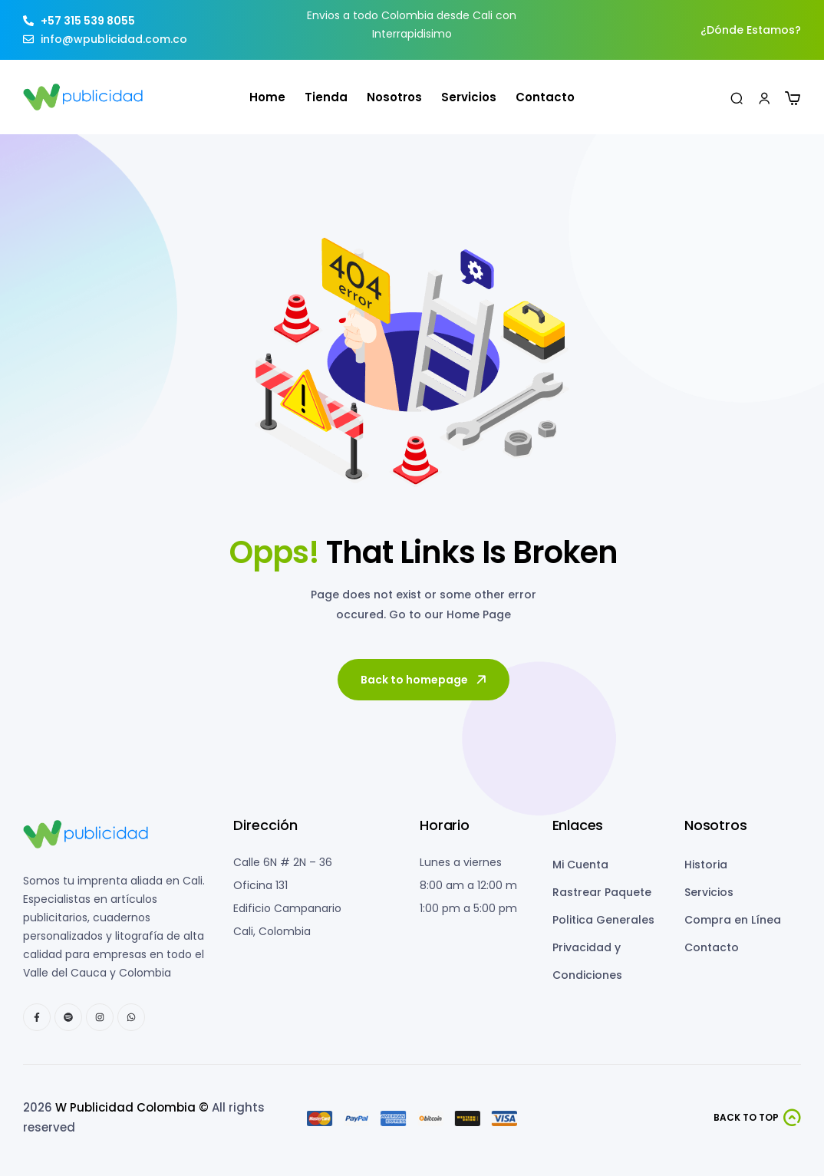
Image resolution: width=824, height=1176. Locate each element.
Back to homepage (425, 679)
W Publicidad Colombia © (132, 1107)
